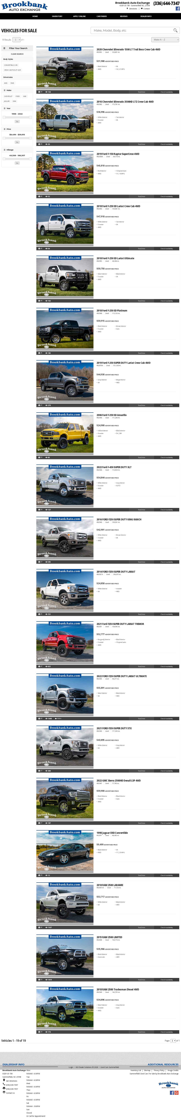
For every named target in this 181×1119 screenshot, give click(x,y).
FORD (18, 96)
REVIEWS (124, 16)
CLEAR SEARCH (17, 54)
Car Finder (102, 16)
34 (40, 510)
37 (40, 562)
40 (40, 301)
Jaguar (7, 101)
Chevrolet (8, 96)
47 (40, 666)
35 (40, 614)
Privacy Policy (159, 1070)
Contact (145, 8)
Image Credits (173, 1070)
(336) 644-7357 (12, 1089)
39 (40, 875)
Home (35, 16)
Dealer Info (145, 16)
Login (71, 1067)
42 (40, 249)
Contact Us (10, 1093)
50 (40, 457)
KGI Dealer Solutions (84, 1067)
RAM (14, 101)
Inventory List (136, 1070)
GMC (25, 96)
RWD (12, 83)
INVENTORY (57, 16)
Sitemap (147, 1070)
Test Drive (141, 92)
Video (58, 719)
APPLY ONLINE (79, 16)
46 (40, 144)
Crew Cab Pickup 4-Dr (12, 70)
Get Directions (11, 1081)
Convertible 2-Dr (10, 65)
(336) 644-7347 (166, 3)
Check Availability (166, 92)
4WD (5, 83)
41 (40, 405)
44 (40, 92)
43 (40, 196)
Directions (131, 8)
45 (40, 353)
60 (40, 719)
